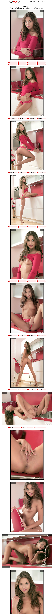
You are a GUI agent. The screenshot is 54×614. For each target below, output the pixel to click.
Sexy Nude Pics (11, 62)
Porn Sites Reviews (12, 64)
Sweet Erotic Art (40, 335)
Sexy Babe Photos (11, 118)
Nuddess (20, 172)
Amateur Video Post (40, 389)
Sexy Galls (10, 389)
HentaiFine (20, 64)
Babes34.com (30, 335)
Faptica (10, 335)
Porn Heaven (39, 227)
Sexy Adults (10, 427)
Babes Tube (20, 118)
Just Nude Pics (40, 172)
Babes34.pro (30, 62)
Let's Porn (36, 427)
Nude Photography (21, 335)
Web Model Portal (11, 281)
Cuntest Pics (20, 227)
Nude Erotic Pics (21, 281)
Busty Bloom (20, 62)
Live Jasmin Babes (40, 62)
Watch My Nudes (30, 118)
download (41, 121)
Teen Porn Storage (30, 172)
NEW (31, 1)
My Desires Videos (30, 389)
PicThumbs (10, 227)
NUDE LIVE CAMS (36, 1)
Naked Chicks (30, 227)
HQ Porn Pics (30, 64)
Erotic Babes (11, 172)
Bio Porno (20, 389)
